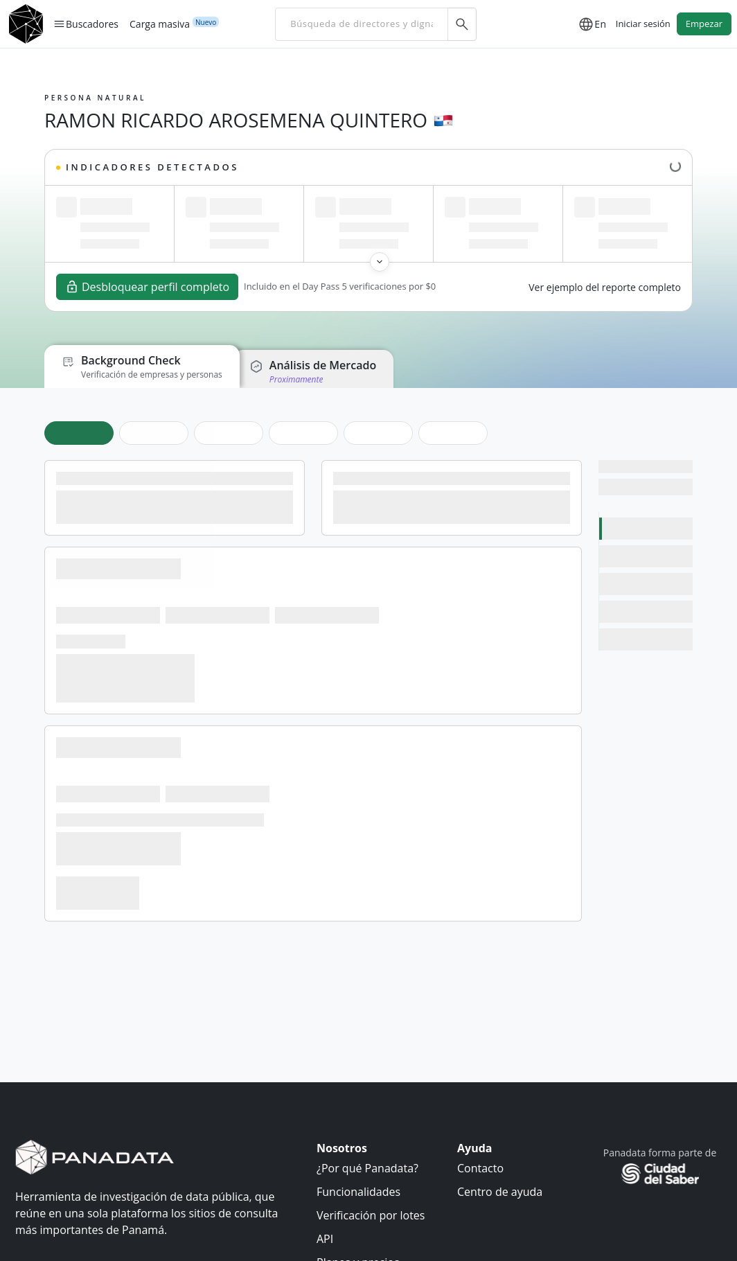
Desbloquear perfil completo (147, 286)
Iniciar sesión (643, 23)
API (325, 1238)
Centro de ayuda (499, 1191)
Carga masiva (160, 23)
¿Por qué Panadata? (367, 1168)
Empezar (704, 23)
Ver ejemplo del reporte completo (605, 287)
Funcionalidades (358, 1191)
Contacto (480, 1168)
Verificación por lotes (371, 1215)
